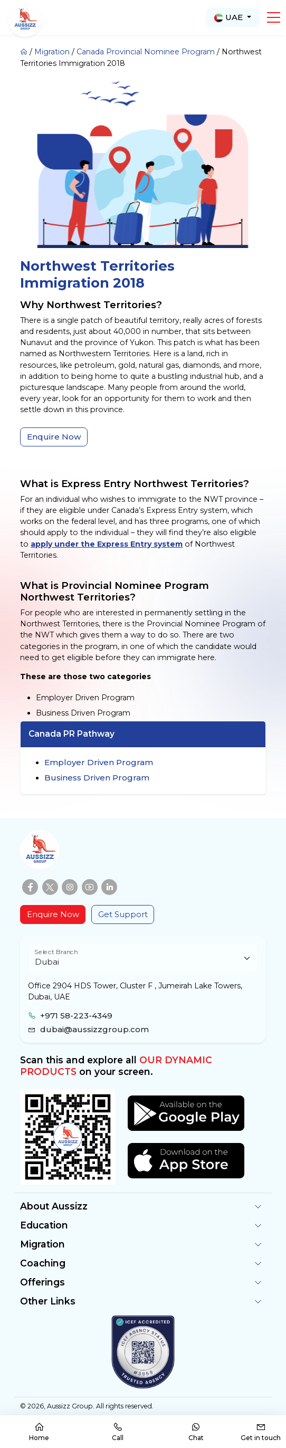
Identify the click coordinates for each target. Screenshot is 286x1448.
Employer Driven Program (98, 762)
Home (39, 1432)
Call (117, 1432)
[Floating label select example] (143, 958)
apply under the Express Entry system (107, 544)
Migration (52, 51)
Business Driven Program (96, 778)
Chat (196, 1432)
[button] (273, 17)
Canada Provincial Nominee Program (146, 51)
